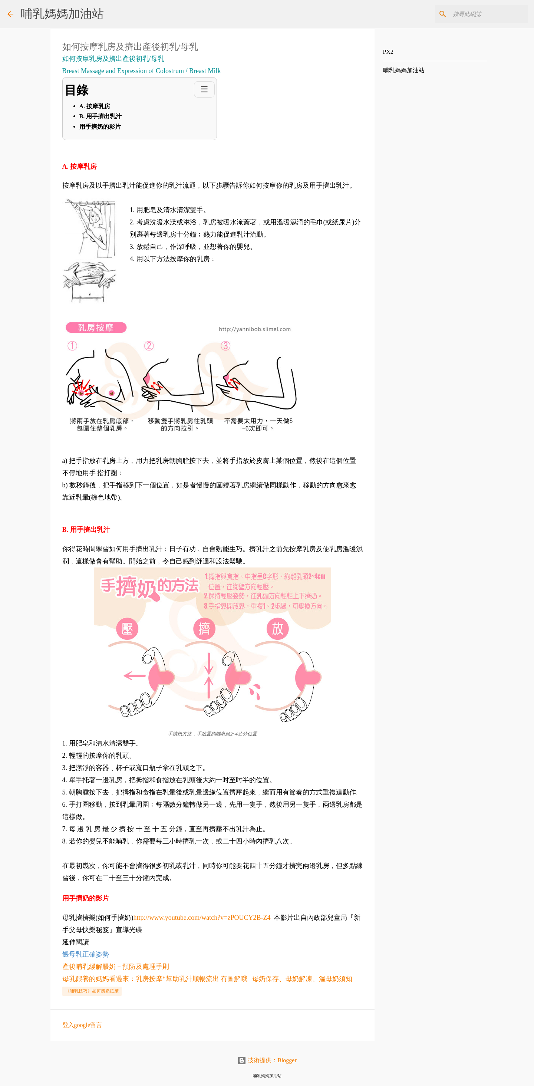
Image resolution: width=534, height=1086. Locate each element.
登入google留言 (82, 1025)
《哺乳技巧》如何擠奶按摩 (92, 991)
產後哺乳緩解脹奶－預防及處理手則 (115, 966)
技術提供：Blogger (267, 1060)
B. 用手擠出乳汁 (100, 116)
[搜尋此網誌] (489, 14)
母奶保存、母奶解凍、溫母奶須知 (302, 979)
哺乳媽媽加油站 (62, 13)
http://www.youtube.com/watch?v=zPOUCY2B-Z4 (202, 917)
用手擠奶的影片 (100, 127)
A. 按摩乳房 (95, 106)
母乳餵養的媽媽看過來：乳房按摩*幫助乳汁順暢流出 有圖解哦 (155, 979)
